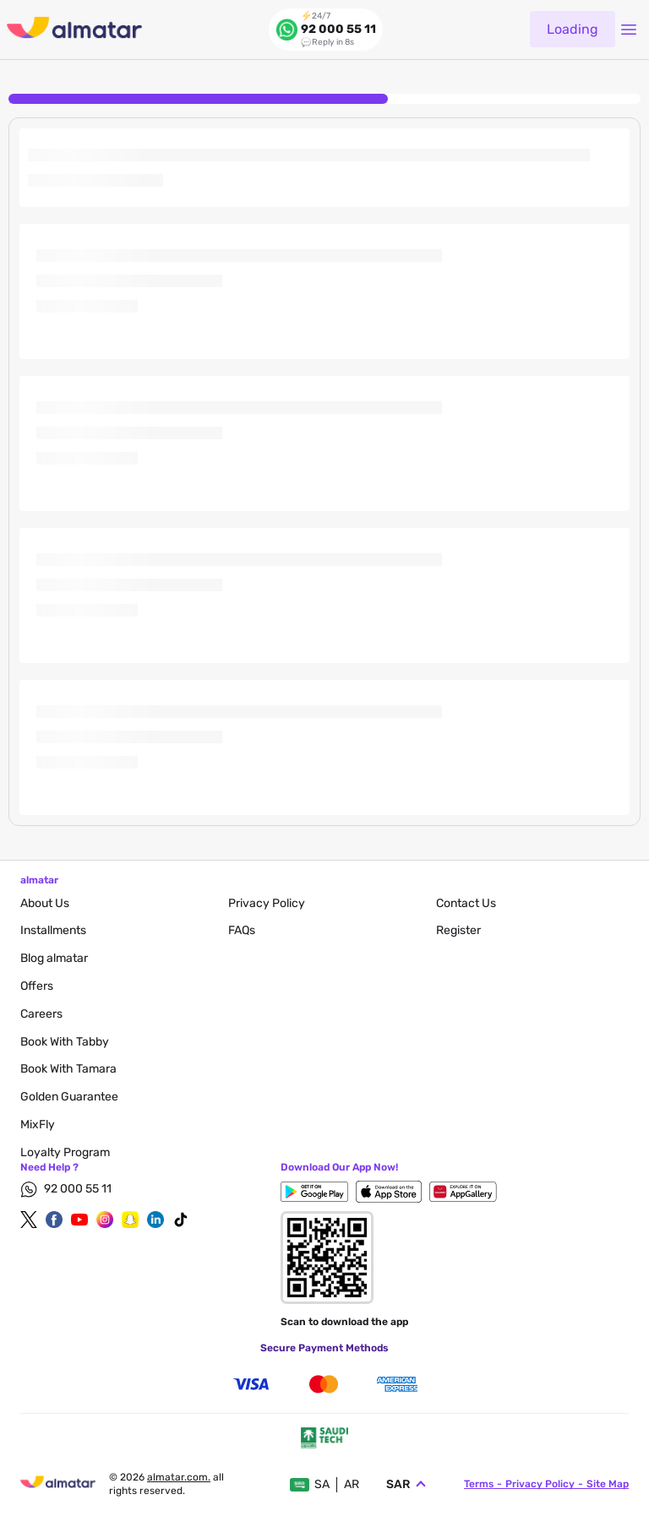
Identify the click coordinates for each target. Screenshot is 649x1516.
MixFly (37, 1124)
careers (41, 1014)
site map (607, 1484)
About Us (44, 903)
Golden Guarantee (69, 1096)
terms (479, 1484)
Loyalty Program (65, 1152)
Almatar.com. (178, 1477)
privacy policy (266, 903)
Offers (36, 986)
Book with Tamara (68, 1069)
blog (54, 958)
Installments (53, 930)
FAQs (241, 930)
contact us (466, 903)
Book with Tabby (64, 1042)
